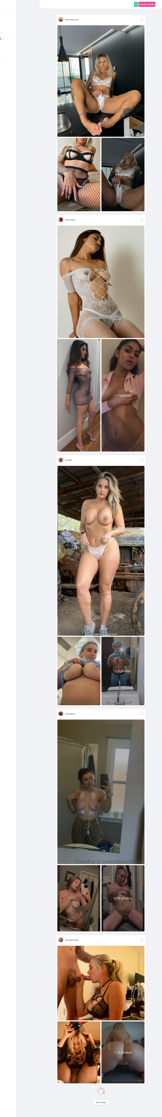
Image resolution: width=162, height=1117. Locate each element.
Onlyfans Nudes (147, 4)
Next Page (101, 1102)
